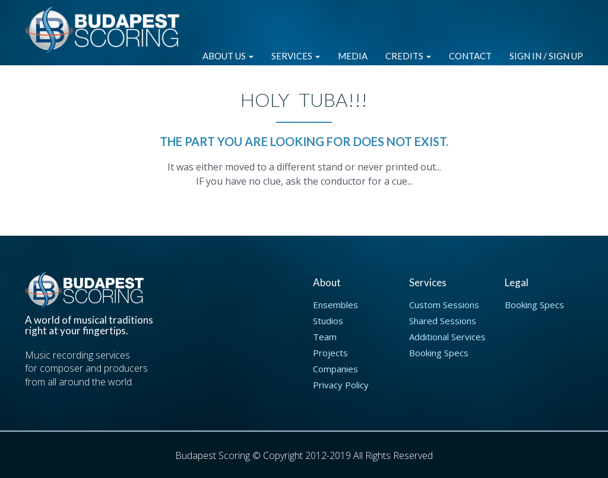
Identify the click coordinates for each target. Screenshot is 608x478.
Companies (335, 369)
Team (325, 337)
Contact (470, 55)
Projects (330, 353)
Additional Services (447, 337)
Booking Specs (438, 353)
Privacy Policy (341, 385)
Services (295, 55)
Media (353, 55)
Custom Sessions (444, 305)
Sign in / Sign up (546, 55)
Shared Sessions (442, 321)
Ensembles (335, 305)
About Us (228, 55)
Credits (408, 55)
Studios (328, 321)
